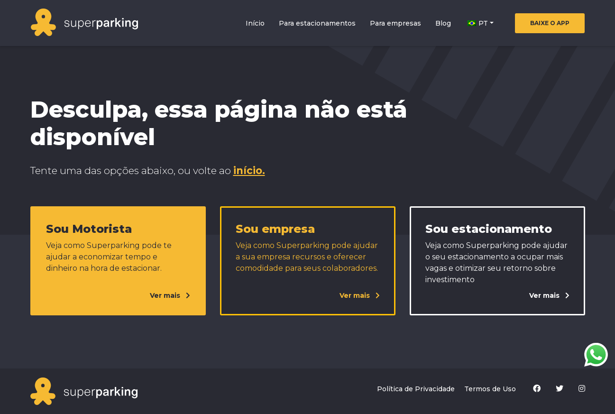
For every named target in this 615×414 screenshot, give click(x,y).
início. (249, 170)
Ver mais (170, 295)
